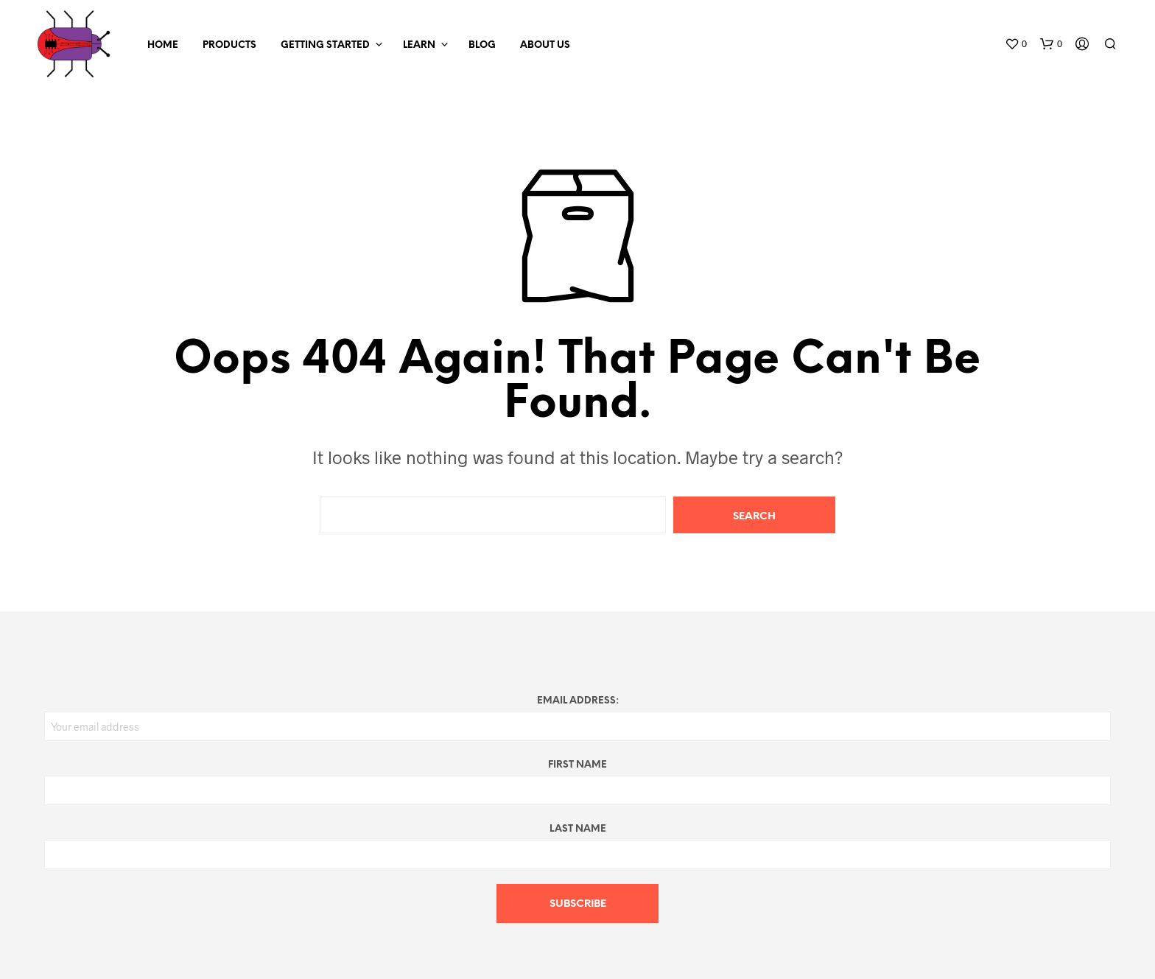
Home (162, 45)
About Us (545, 45)
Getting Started (325, 45)
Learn (419, 45)
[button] (1016, 44)
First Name (577, 765)
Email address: (578, 701)
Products (229, 45)
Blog (482, 45)
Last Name (578, 829)
